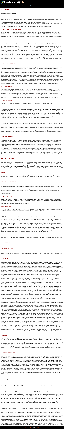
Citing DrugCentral (29, 427)
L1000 (57, 6)
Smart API (35, 6)
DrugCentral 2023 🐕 (14, 2)
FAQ (62, 6)
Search (13, 6)
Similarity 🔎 (28, 6)
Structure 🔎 (20, 6)
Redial (41, 6)
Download (51, 6)
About (45, 6)
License (37, 427)
